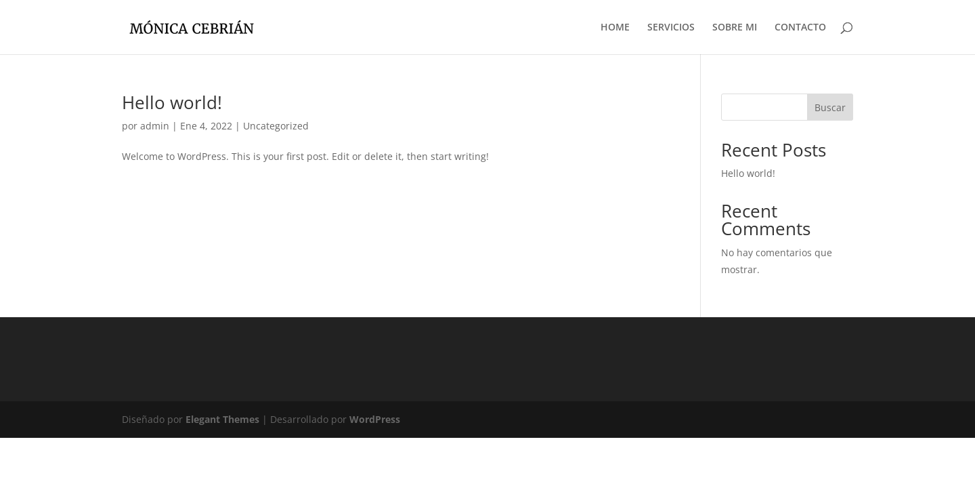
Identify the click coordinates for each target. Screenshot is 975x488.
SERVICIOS (671, 27)
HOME (615, 27)
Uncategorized (276, 125)
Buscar (830, 107)
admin (154, 125)
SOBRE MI (734, 27)
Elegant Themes (222, 419)
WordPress (374, 419)
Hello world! (172, 102)
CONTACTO (800, 27)
